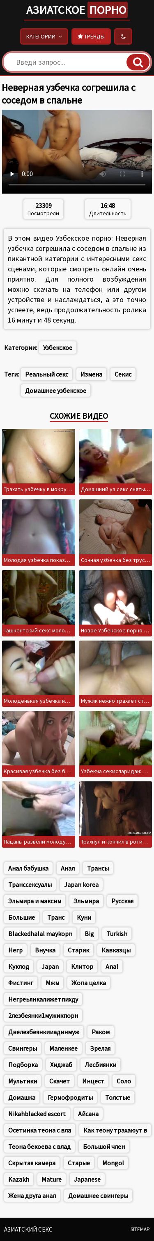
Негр (15, 950)
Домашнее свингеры (98, 1195)
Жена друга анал (32, 1195)
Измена (91, 374)
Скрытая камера (31, 1163)
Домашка (21, 1097)
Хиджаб (61, 1064)
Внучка (45, 950)
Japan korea (81, 884)
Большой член (104, 1146)
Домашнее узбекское (55, 390)
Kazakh (18, 1179)
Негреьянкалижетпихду (43, 999)
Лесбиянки (100, 1064)
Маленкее (63, 1048)
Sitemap (140, 1229)
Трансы (98, 868)
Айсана (88, 1114)
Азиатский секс (28, 1229)
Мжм (52, 983)
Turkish (116, 934)
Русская (122, 901)
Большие (21, 917)
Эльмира (86, 901)
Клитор (82, 966)
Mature (51, 1179)
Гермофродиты (70, 1097)
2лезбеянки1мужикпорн (43, 1015)
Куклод (18, 966)
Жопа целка (88, 983)
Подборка (23, 1064)
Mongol (113, 1163)
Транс (55, 917)
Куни (84, 917)
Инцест (93, 1081)
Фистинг (20, 983)
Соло (124, 1081)
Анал (68, 868)
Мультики (22, 1081)
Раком (101, 1032)
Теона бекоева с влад (39, 1146)
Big (89, 934)
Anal (112, 966)
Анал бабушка (28, 868)
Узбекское (57, 347)
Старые (79, 1163)
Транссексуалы (30, 884)
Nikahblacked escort (37, 1114)
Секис (123, 374)
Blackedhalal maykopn (40, 934)
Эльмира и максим (34, 901)
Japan (50, 966)
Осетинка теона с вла (39, 1130)
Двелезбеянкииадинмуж (43, 1032)
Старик (78, 950)
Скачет (59, 1081)
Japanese (87, 1179)
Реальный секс (46, 374)
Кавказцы (116, 950)
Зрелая (100, 1048)
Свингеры (22, 1048)
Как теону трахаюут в (115, 1130)
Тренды (91, 36)
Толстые (117, 1097)
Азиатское (77, 10)
